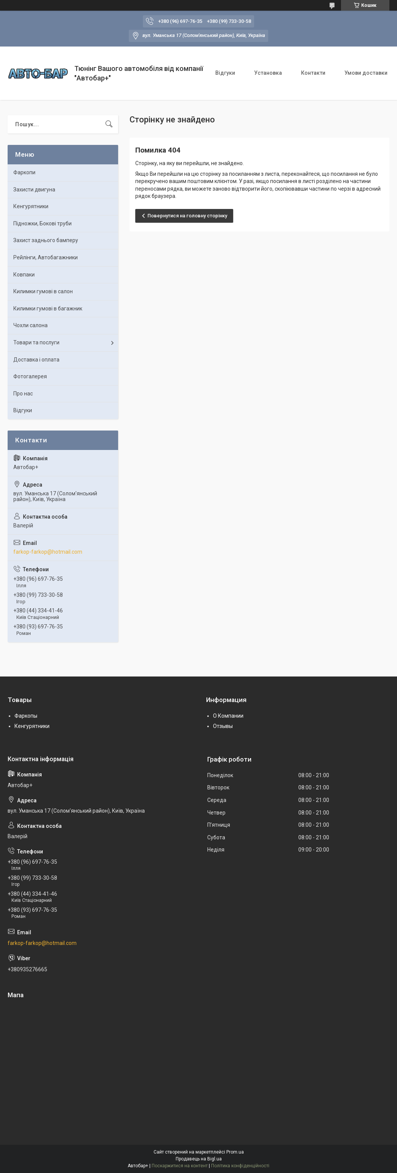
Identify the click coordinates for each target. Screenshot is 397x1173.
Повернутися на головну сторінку (187, 216)
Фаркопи (24, 172)
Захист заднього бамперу (45, 240)
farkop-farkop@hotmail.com (47, 552)
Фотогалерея (30, 376)
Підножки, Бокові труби (42, 223)
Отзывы (223, 726)
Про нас (23, 393)
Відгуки (225, 73)
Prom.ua (235, 1152)
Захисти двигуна (34, 189)
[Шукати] (109, 124)
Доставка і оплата (36, 360)
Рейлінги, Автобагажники (45, 257)
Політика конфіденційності (240, 1165)
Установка (268, 73)
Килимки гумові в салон (43, 291)
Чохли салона (30, 325)
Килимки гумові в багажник (47, 308)
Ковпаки (24, 275)
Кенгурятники (30, 206)
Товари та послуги (36, 342)
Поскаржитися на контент (180, 1165)
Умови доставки (365, 73)
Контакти (313, 73)
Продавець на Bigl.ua (199, 1159)
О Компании (228, 716)
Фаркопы (25, 716)
